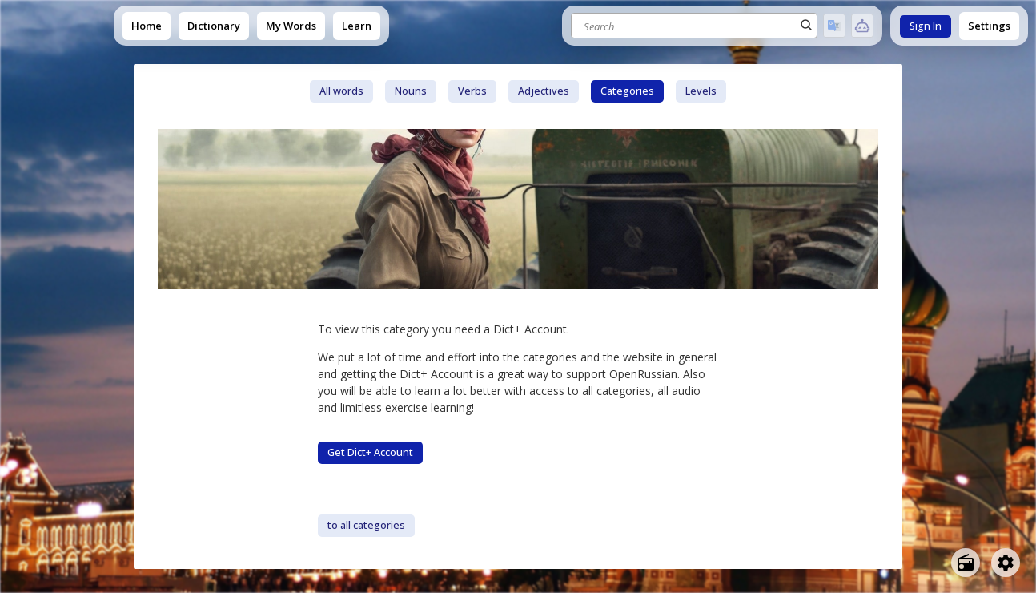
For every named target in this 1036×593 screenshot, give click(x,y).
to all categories (366, 525)
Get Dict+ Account (370, 452)
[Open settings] (1005, 562)
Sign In (926, 26)
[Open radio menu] (965, 562)
